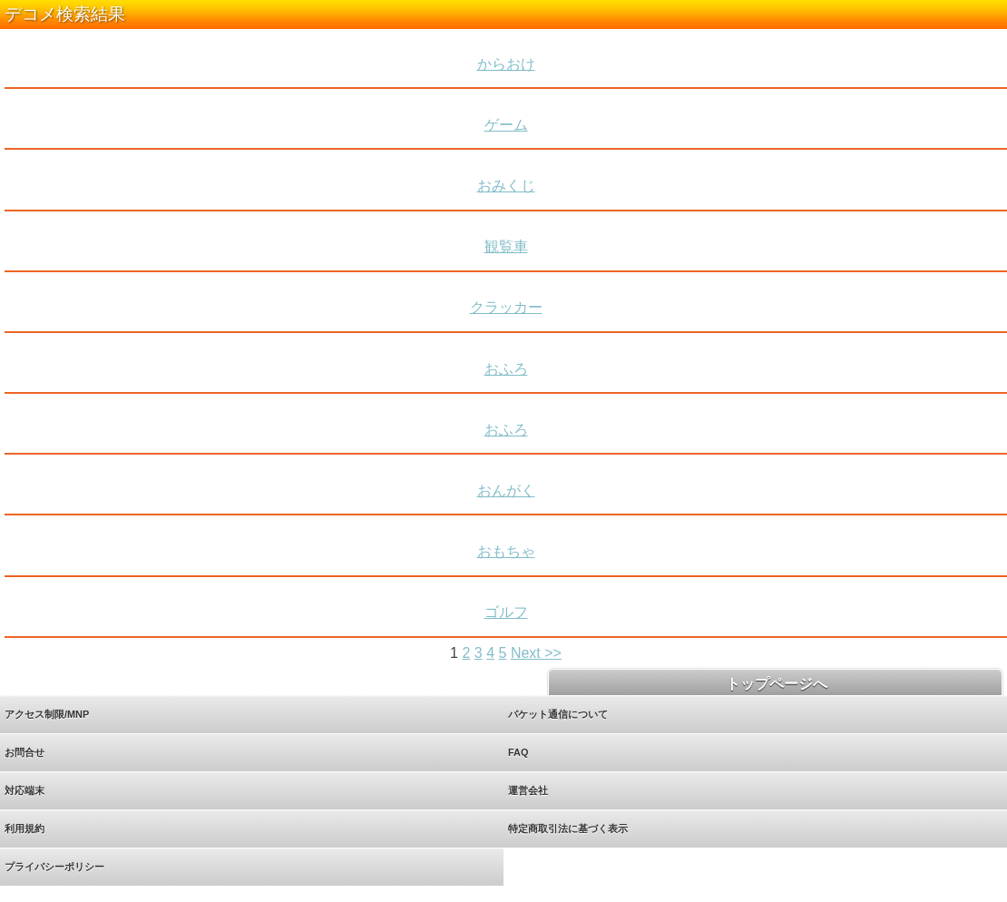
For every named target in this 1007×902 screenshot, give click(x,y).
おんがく (506, 490)
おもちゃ (506, 551)
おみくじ (506, 185)
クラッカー (506, 307)
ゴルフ (506, 612)
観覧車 (506, 246)
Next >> (536, 653)
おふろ (506, 369)
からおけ (506, 64)
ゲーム (506, 124)
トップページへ (774, 683)
